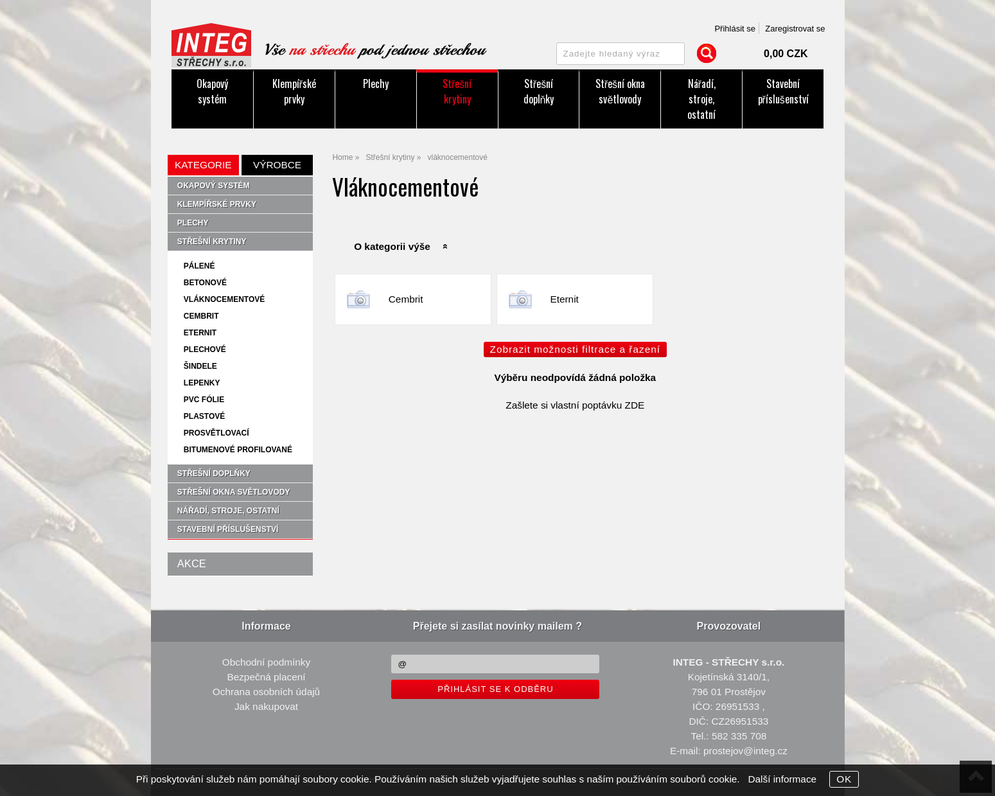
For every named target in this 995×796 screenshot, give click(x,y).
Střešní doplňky (539, 91)
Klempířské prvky (294, 91)
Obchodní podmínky (266, 662)
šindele (200, 366)
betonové (205, 282)
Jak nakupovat (266, 706)
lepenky (202, 382)
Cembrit (406, 299)
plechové (205, 349)
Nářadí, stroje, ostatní (701, 99)
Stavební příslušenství (783, 91)
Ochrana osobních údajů (266, 691)
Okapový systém (212, 91)
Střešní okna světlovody (620, 91)
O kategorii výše (392, 246)
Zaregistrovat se (795, 28)
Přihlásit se (734, 28)
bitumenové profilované (238, 449)
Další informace (782, 779)
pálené (199, 265)
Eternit (564, 299)
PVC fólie (204, 399)
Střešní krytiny (457, 91)
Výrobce (277, 164)
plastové (204, 416)
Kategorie (203, 164)
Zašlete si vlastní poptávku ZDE (575, 405)
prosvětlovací (216, 433)
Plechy (376, 83)
